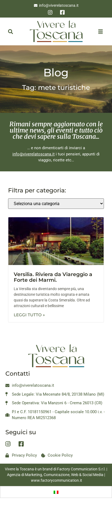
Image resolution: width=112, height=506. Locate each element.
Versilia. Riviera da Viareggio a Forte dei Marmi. (53, 277)
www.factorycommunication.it (56, 480)
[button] (10, 31)
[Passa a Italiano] (56, 492)
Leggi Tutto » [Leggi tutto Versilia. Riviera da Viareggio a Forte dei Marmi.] (29, 315)
